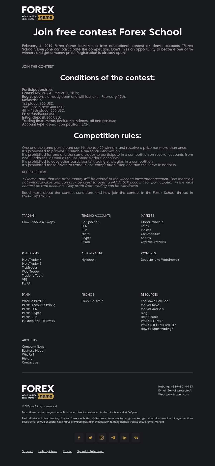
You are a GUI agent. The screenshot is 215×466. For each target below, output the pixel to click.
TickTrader (29, 267)
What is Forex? (152, 321)
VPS (24, 279)
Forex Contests (92, 301)
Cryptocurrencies (153, 242)
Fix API (26, 283)
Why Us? (28, 354)
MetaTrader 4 (32, 260)
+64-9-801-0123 (182, 387)
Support (27, 451)
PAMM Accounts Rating (38, 305)
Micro (85, 234)
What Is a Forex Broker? (158, 325)
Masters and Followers (38, 321)
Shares (146, 238)
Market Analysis (152, 309)
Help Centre (149, 317)
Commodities (150, 234)
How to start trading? (157, 329)
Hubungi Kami (47, 451)
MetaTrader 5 (32, 263)
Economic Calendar (155, 301)
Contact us (30, 362)
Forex (145, 226)
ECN (84, 226)
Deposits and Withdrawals (160, 260)
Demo (85, 242)
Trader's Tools (32, 275)
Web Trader (30, 271)
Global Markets (152, 222)
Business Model (33, 350)
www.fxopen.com (177, 394)
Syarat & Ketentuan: (90, 451)
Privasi (67, 451)
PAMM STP (29, 317)
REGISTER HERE (34, 172)
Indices (146, 230)
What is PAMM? (33, 301)
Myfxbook (88, 260)
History (27, 358)
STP (84, 230)
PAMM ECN (29, 309)
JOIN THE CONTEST (38, 67)
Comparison (90, 222)
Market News (150, 305)
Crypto (86, 238)
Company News (33, 346)
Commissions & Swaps (38, 222)
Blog (144, 313)
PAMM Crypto (31, 313)
